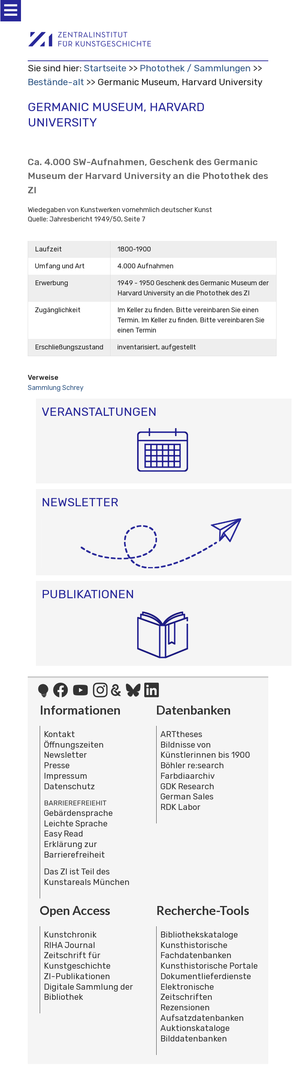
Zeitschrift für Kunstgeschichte (77, 960)
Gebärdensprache (78, 813)
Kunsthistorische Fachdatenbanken (196, 950)
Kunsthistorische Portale (209, 966)
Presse (57, 765)
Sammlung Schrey (56, 388)
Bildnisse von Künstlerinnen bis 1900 (205, 750)
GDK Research (187, 786)
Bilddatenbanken (193, 1039)
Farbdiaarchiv (187, 776)
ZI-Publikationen (77, 976)
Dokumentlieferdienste (205, 976)
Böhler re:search (192, 765)
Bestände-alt (56, 82)
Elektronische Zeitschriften (187, 992)
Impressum (65, 776)
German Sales (187, 797)
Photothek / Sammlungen (195, 68)
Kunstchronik (70, 935)
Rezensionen (185, 1007)
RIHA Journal (69, 945)
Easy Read (63, 834)
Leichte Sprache (76, 824)
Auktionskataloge (195, 1028)
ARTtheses (181, 734)
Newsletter (65, 755)
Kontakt (59, 734)
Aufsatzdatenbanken (202, 1018)
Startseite (105, 68)
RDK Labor (180, 807)
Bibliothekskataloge (199, 935)
